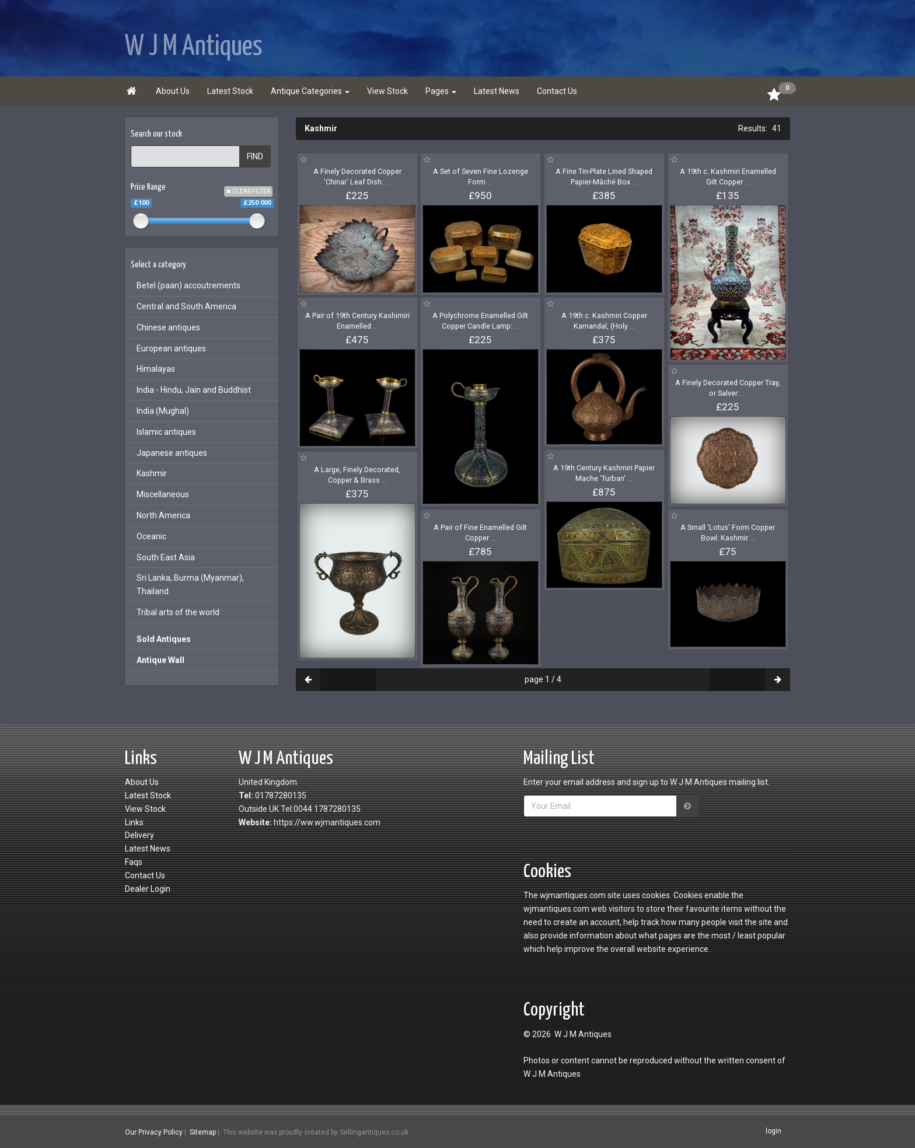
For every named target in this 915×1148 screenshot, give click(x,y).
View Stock (387, 91)
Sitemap (203, 1132)
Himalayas (156, 369)
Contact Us (557, 91)
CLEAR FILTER (248, 191)
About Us (173, 91)
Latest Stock (230, 91)
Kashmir (152, 473)
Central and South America (186, 306)
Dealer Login (147, 889)
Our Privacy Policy (154, 1132)
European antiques (171, 348)
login (773, 1132)
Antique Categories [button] (310, 91)
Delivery (139, 835)
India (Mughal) (163, 411)
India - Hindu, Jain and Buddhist (194, 390)
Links (134, 822)
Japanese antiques (172, 453)
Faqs (133, 862)
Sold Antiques (164, 639)
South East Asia (166, 557)
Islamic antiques (166, 432)
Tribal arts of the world (178, 612)
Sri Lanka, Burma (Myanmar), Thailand (190, 584)
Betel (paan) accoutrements (188, 285)
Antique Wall (160, 660)
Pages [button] (440, 91)
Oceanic (151, 536)
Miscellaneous (163, 494)
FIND (255, 156)
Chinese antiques (168, 327)
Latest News (496, 91)
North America (163, 515)
